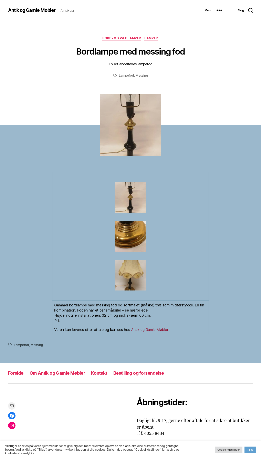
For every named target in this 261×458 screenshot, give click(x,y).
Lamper (152, 38)
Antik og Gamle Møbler (33, 10)
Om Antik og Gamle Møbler (61, 373)
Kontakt (107, 373)
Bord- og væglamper (121, 38)
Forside (16, 373)
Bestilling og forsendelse (150, 373)
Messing (142, 76)
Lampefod (126, 76)
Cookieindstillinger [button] (228, 449)
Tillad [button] (250, 449)
